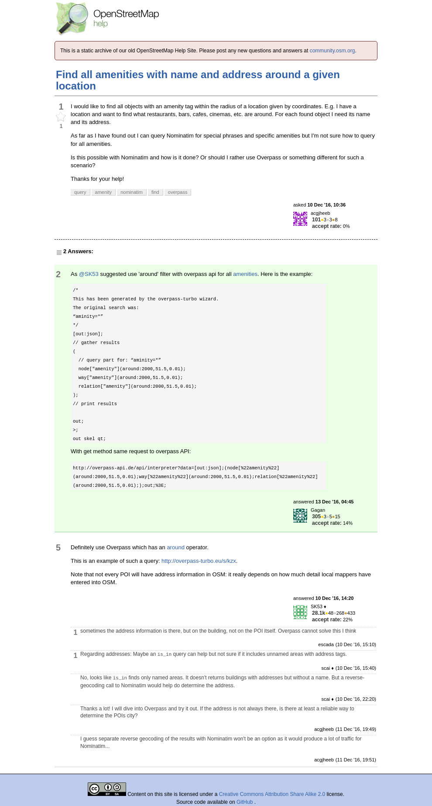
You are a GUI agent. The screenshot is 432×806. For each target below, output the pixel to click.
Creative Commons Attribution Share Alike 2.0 (272, 794)
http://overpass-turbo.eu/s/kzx (198, 561)
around (175, 547)
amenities (245, 274)
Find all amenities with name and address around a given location (198, 80)
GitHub (245, 802)
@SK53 (89, 274)
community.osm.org (332, 51)
